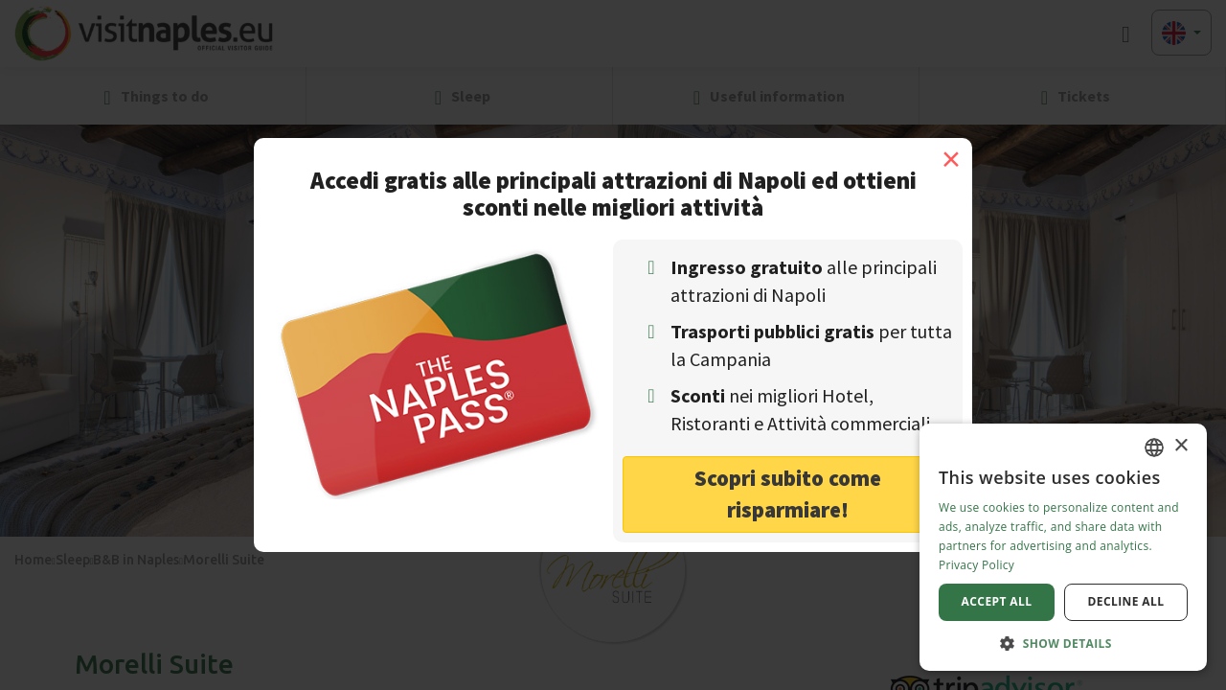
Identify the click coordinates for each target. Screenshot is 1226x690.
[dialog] (1063, 547)
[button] (1063, 642)
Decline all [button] (1126, 601)
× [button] (1180, 446)
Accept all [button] (997, 601)
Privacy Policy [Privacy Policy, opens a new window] (976, 565)
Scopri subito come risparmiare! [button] (787, 493)
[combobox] (1154, 447)
